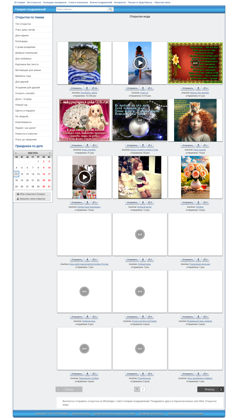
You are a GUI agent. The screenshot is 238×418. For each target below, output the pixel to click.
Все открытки (34, 2)
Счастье (144, 93)
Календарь (21, 41)
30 (43, 186)
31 (49, 186)
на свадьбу (21, 116)
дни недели (22, 35)
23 (43, 180)
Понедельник (144, 378)
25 (16, 186)
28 (33, 186)
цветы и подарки (25, 110)
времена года (23, 76)
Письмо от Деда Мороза (140, 2)
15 (38, 174)
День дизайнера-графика (199, 378)
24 (49, 180)
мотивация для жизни (28, 70)
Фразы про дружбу (199, 93)
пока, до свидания (26, 139)
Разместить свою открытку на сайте (115, 413)
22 (38, 180)
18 (16, 180)
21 (33, 180)
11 (16, 174)
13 (27, 174)
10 (49, 168)
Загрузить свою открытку (31, 198)
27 (27, 186)
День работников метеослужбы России (88, 264)
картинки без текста (27, 64)
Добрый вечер (144, 207)
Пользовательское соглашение (185, 413)
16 (43, 174)
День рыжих (199, 150)
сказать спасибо (25, 93)
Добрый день (144, 264)
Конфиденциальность (151, 413)
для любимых (23, 58)
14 (33, 174)
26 (22, 186)
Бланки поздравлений (101, 2)
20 (27, 180)
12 (22, 174)
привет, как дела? (25, 128)
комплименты (23, 122)
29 (38, 186)
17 (49, 174)
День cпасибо (89, 150)
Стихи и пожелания (78, 2)
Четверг (200, 207)
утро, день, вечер (25, 29)
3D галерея (19, 2)
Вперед (209, 389)
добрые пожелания (26, 52)
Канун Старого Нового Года (144, 150)
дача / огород (23, 99)
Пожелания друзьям (199, 264)
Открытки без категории (144, 321)
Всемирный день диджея (199, 321)
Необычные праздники (88, 207)
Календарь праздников (54, 2)
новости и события (26, 133)
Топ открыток (23, 24)
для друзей (21, 81)
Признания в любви (89, 378)
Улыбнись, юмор (88, 93)
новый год (21, 104)
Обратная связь (162, 2)
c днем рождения (25, 47)
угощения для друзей (27, 87)
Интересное (120, 2)
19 (22, 180)
